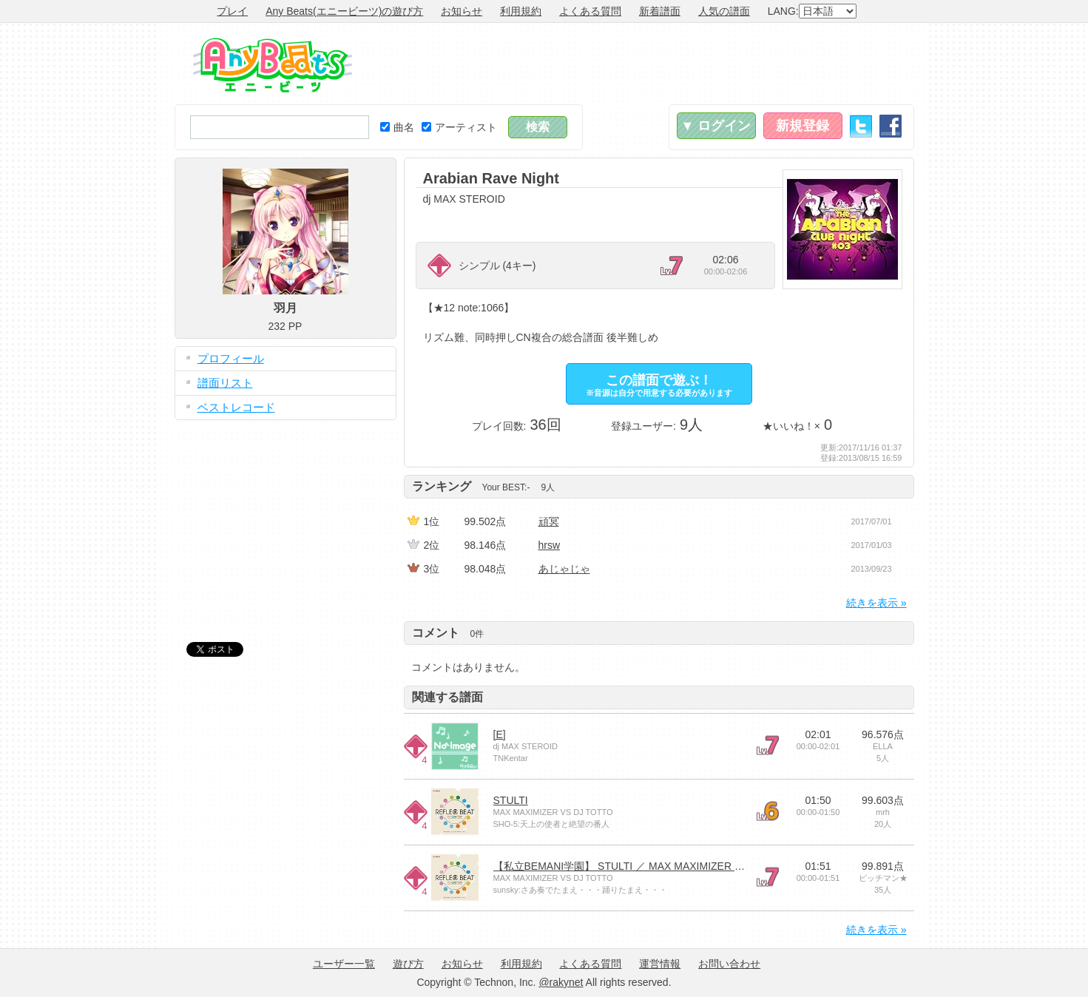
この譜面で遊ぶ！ (659, 385)
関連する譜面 (447, 697)
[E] (499, 734)
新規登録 (802, 125)
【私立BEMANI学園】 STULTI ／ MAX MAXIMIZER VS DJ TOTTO (647, 866)
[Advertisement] (645, 63)
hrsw (549, 545)
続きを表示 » (876, 603)
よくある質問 (590, 11)
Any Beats (272, 65)
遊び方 (408, 964)
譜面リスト (225, 382)
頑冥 (548, 521)
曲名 (397, 127)
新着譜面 (659, 11)
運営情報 (659, 964)
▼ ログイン (716, 125)
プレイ (232, 11)
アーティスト (459, 127)
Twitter (861, 126)
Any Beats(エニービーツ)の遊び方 (344, 11)
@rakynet (560, 982)
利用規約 (520, 11)
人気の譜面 (724, 11)
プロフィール (230, 358)
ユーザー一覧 (344, 964)
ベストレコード (236, 407)
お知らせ (461, 11)
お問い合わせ (729, 964)
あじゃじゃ (564, 569)
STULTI (510, 800)
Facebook (890, 126)
